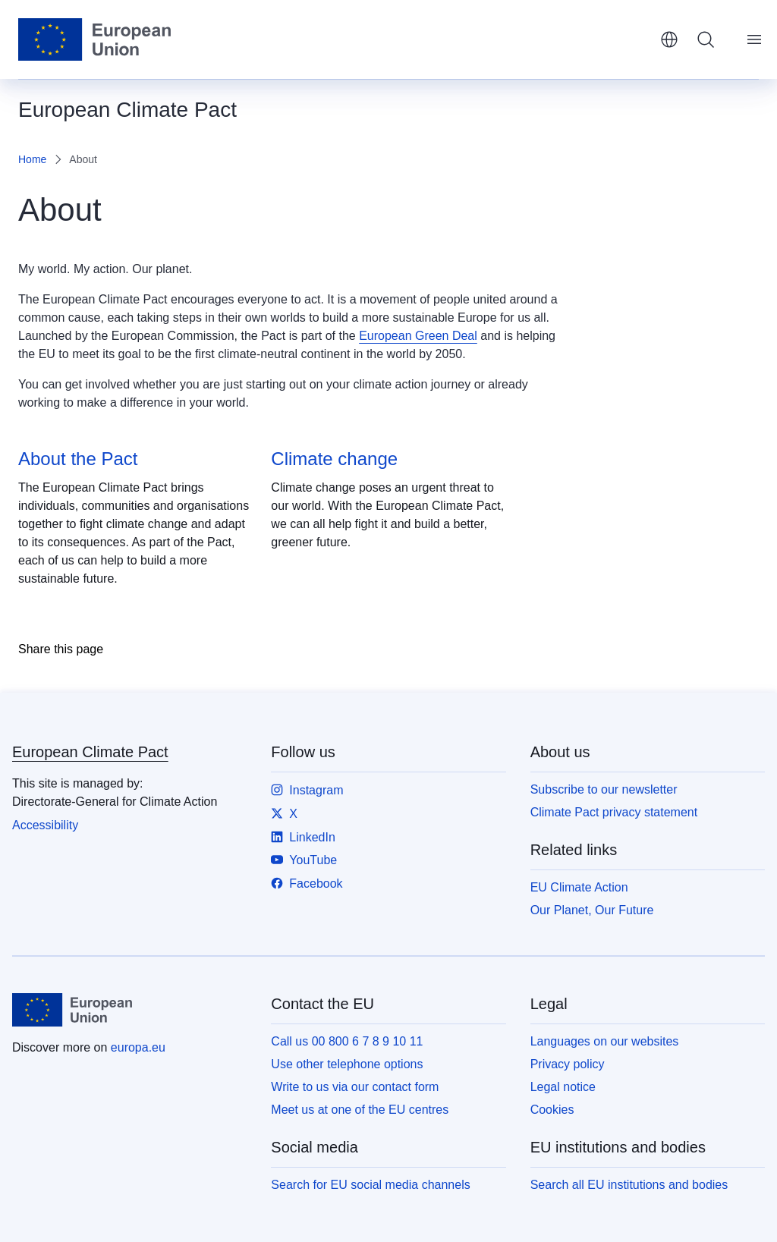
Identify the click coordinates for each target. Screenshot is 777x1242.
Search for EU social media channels (370, 1184)
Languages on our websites (604, 1041)
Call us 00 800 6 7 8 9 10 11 (347, 1041)
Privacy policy (567, 1064)
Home (32, 159)
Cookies (552, 1109)
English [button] (669, 39)
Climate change (334, 458)
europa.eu (138, 1047)
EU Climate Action (579, 887)
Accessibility (45, 825)
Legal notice (563, 1086)
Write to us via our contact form (355, 1086)
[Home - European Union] (94, 39)
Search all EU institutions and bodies (629, 1184)
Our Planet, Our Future (592, 910)
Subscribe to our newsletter (604, 789)
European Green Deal (418, 335)
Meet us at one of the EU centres (359, 1109)
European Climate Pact (90, 752)
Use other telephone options (347, 1064)
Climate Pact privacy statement (614, 812)
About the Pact (77, 458)
